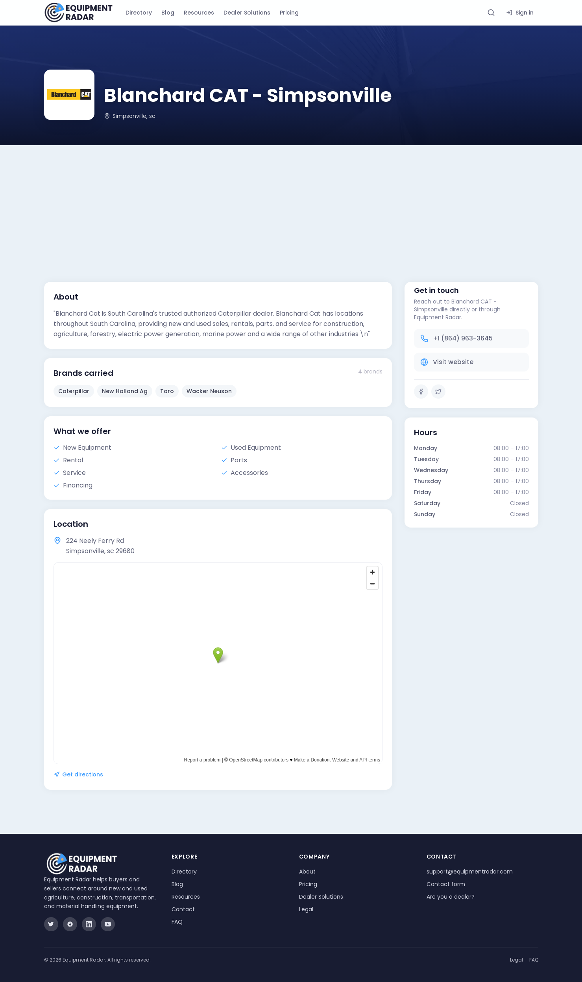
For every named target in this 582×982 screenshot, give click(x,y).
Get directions (78, 774)
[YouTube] (108, 924)
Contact (183, 909)
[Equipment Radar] (78, 12)
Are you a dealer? (451, 897)
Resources (199, 13)
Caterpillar (73, 391)
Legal (306, 909)
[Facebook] (421, 391)
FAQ (177, 922)
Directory (139, 13)
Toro (167, 391)
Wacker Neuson (209, 391)
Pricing (289, 13)
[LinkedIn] (89, 924)
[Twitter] (438, 391)
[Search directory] (491, 13)
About (307, 871)
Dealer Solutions (247, 13)
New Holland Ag (125, 391)
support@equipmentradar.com (470, 871)
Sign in (520, 13)
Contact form (446, 884)
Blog (167, 13)
